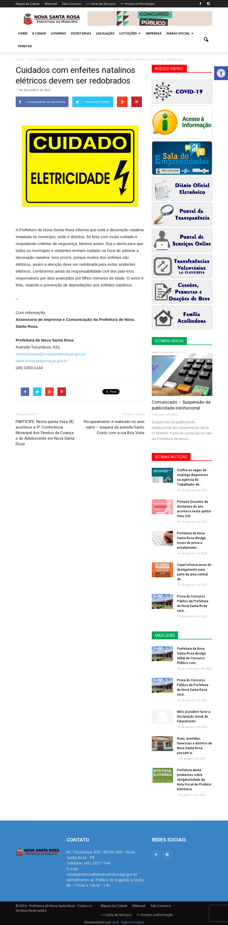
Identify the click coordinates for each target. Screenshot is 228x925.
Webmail (51, 4)
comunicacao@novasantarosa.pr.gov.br (51, 354)
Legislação (105, 33)
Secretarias (81, 33)
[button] (221, 73)
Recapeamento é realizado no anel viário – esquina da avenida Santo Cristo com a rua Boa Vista (114, 427)
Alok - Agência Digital (128, 922)
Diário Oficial (180, 33)
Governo (58, 33)
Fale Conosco (71, 4)
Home (22, 33)
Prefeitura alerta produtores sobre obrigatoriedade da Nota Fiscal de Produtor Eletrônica (194, 779)
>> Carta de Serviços (100, 4)
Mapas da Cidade (28, 4)
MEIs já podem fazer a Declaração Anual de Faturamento (193, 716)
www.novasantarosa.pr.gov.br (42, 361)
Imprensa (154, 33)
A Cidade (39, 33)
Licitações (130, 33)
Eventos (25, 46)
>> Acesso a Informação (137, 4)
